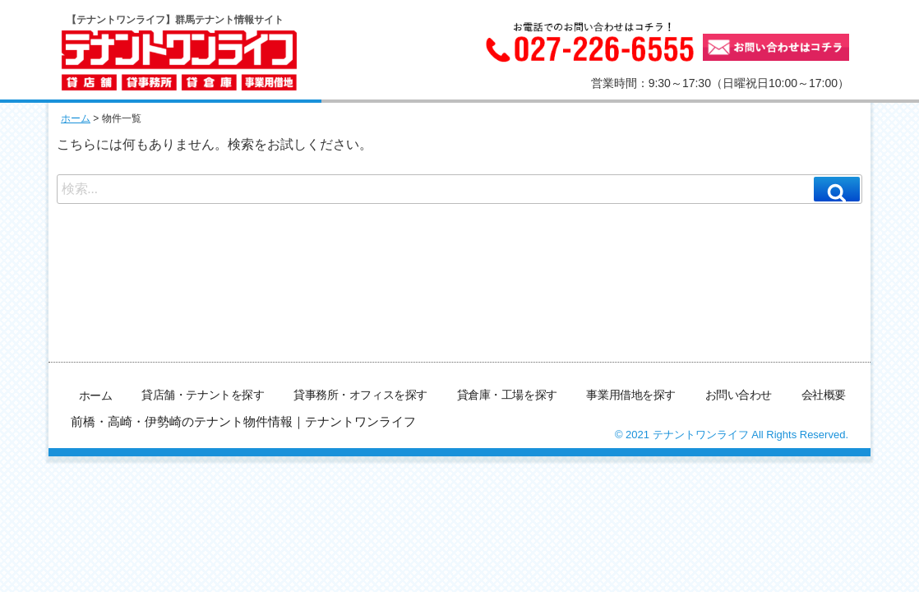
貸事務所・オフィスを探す (362, 393)
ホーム (75, 118)
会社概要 (823, 393)
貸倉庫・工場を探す (509, 393)
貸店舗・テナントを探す (206, 393)
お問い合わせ (738, 393)
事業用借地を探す (632, 393)
